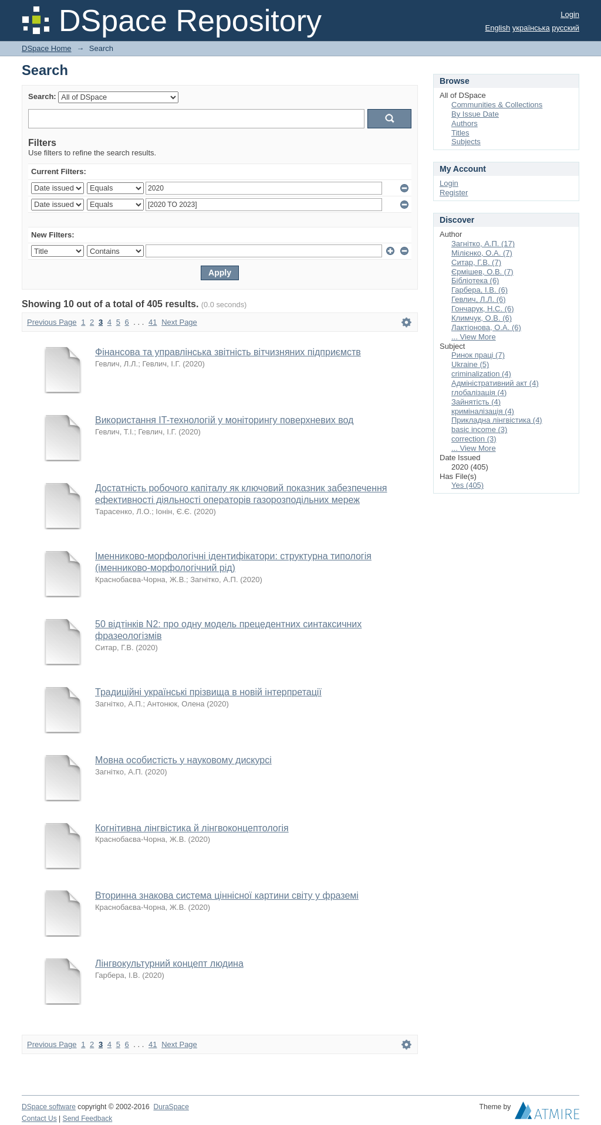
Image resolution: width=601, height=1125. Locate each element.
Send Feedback (88, 1118)
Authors (464, 123)
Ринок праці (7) (478, 355)
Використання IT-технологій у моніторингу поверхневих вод (224, 420)
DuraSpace (170, 1107)
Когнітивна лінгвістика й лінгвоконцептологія (192, 828)
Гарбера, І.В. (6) (479, 290)
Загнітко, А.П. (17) (483, 243)
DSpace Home (47, 48)
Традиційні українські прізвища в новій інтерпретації (208, 692)
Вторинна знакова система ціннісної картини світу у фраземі (227, 895)
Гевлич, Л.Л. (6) (478, 299)
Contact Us (39, 1118)
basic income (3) (479, 429)
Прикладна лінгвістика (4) (496, 420)
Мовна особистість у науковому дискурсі (183, 760)
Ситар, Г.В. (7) (476, 262)
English (498, 27)
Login (570, 14)
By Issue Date (475, 114)
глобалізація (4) (479, 392)
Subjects (466, 141)
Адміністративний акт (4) (495, 383)
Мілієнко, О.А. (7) (481, 253)
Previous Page (52, 322)
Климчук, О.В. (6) (481, 318)
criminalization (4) (481, 373)
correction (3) (474, 438)
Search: (42, 96)
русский (565, 27)
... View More (473, 336)
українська (531, 27)
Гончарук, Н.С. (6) (482, 308)
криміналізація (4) (482, 411)
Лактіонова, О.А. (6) (486, 327)
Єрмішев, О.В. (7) (482, 271)
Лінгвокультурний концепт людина (169, 963)
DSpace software (49, 1107)
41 (152, 322)
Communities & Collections (496, 104)
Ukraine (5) (470, 364)
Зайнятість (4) (476, 401)
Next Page (179, 322)
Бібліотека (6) (475, 280)
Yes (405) (467, 485)
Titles (460, 132)
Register (454, 192)
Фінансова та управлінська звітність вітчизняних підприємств (228, 352)
